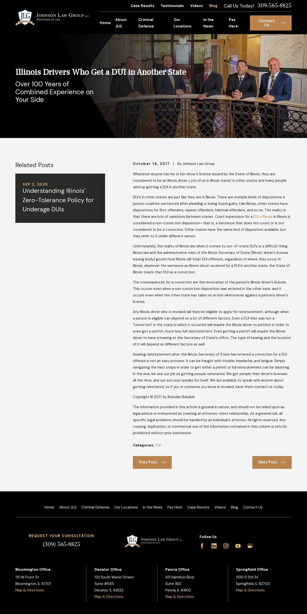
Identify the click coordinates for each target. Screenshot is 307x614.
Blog (213, 5)
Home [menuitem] (105, 22)
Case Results (142, 5)
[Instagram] (226, 545)
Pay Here (174, 507)
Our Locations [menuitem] (182, 23)
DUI (158, 445)
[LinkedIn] (214, 545)
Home (49, 507)
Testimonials (172, 5)
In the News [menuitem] (208, 23)
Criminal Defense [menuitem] (146, 23)
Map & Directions (29, 590)
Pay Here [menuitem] (233, 23)
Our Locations (126, 507)
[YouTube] (238, 545)
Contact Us (253, 507)
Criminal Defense (95, 507)
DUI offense (263, 216)
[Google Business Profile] (250, 545)
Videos (196, 5)
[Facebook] (202, 545)
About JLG (68, 507)
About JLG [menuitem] (121, 23)
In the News (152, 507)
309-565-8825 (275, 6)
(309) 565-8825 (61, 544)
